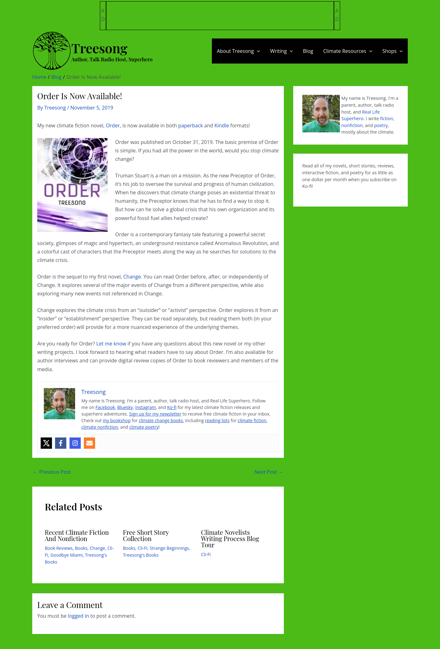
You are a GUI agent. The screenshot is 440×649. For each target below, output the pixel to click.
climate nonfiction (99, 427)
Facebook (105, 407)
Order (113, 125)
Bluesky (125, 407)
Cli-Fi (142, 548)
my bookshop (117, 420)
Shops (392, 51)
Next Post (268, 471)
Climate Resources (347, 51)
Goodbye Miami (66, 555)
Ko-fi (172, 407)
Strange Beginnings (169, 548)
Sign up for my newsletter (155, 414)
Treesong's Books (141, 555)
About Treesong (238, 51)
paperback (190, 125)
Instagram (145, 407)
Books (81, 548)
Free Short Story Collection (146, 535)
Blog (308, 51)
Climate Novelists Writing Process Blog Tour (230, 538)
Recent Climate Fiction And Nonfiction (77, 535)
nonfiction (352, 125)
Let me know (111, 343)
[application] (257, 51)
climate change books (161, 420)
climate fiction (252, 420)
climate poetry (144, 427)
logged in (78, 615)
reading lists (217, 420)
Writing (281, 51)
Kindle (221, 125)
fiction (386, 118)
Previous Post (52, 471)
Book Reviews (59, 548)
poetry (381, 125)
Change (132, 276)
